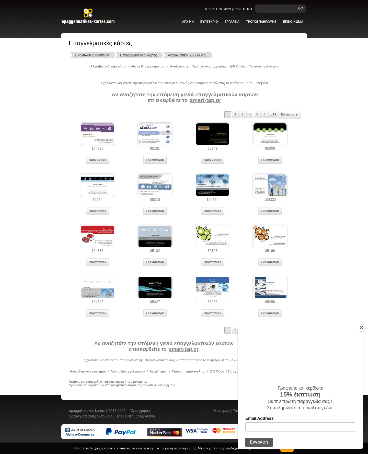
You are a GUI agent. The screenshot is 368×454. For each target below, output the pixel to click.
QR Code (237, 66)
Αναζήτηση (179, 66)
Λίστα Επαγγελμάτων (148, 66)
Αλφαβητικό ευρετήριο (108, 66)
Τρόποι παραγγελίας (188, 371)
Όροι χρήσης (141, 411)
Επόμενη (290, 115)
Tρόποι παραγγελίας (209, 66)
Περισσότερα (97, 159)
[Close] (361, 327)
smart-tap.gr (205, 100)
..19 (273, 114)
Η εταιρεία (222, 411)
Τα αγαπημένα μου (264, 66)
